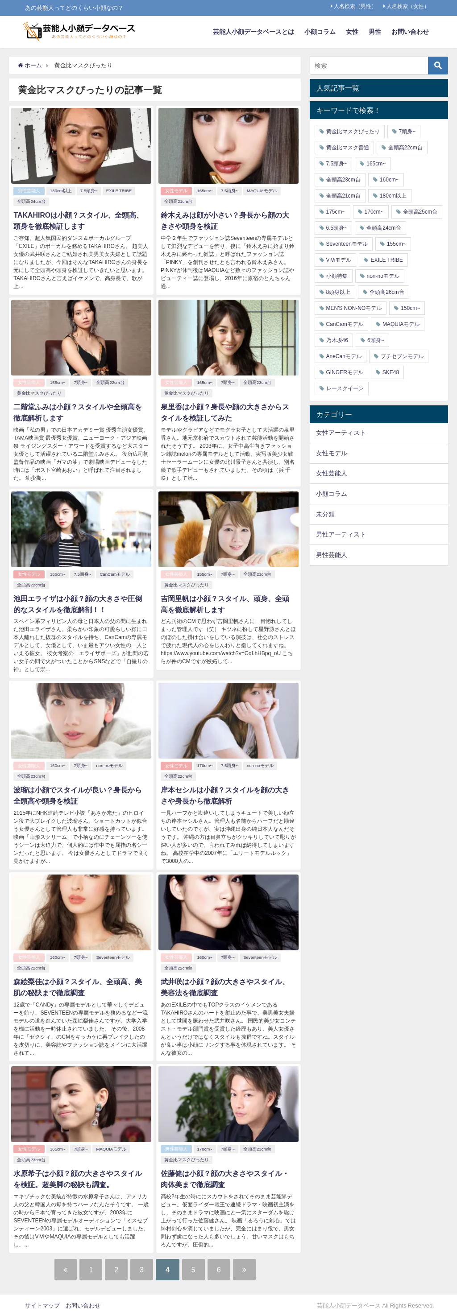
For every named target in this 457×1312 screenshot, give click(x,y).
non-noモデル (109, 763)
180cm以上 (61, 191)
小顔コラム (320, 32)
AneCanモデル (343, 356)
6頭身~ (375, 340)
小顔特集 (337, 276)
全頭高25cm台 (420, 212)
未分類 (325, 514)
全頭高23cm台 (257, 382)
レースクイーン (345, 388)
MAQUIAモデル (262, 191)
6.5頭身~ (337, 228)
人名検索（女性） (407, 6)
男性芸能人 (29, 191)
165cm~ (204, 191)
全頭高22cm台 (110, 382)
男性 (375, 32)
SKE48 (390, 372)
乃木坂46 (337, 340)
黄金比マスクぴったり (39, 392)
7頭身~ (81, 382)
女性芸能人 (29, 382)
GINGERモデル (344, 372)
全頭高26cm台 (387, 292)
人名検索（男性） (355, 6)
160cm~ (57, 763)
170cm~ (204, 763)
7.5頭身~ (89, 191)
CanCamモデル (115, 572)
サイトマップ (42, 1301)
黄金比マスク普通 (347, 147)
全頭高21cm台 (178, 201)
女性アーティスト (341, 432)
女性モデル (176, 191)
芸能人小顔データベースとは (253, 32)
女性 (352, 32)
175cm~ (335, 212)
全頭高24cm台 (31, 201)
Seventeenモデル (113, 954)
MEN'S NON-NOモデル (354, 308)
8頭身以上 (338, 292)
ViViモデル (339, 260)
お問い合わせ (410, 32)
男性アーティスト (341, 534)
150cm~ (410, 308)
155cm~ (57, 382)
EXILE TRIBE (119, 191)
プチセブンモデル (402, 356)
